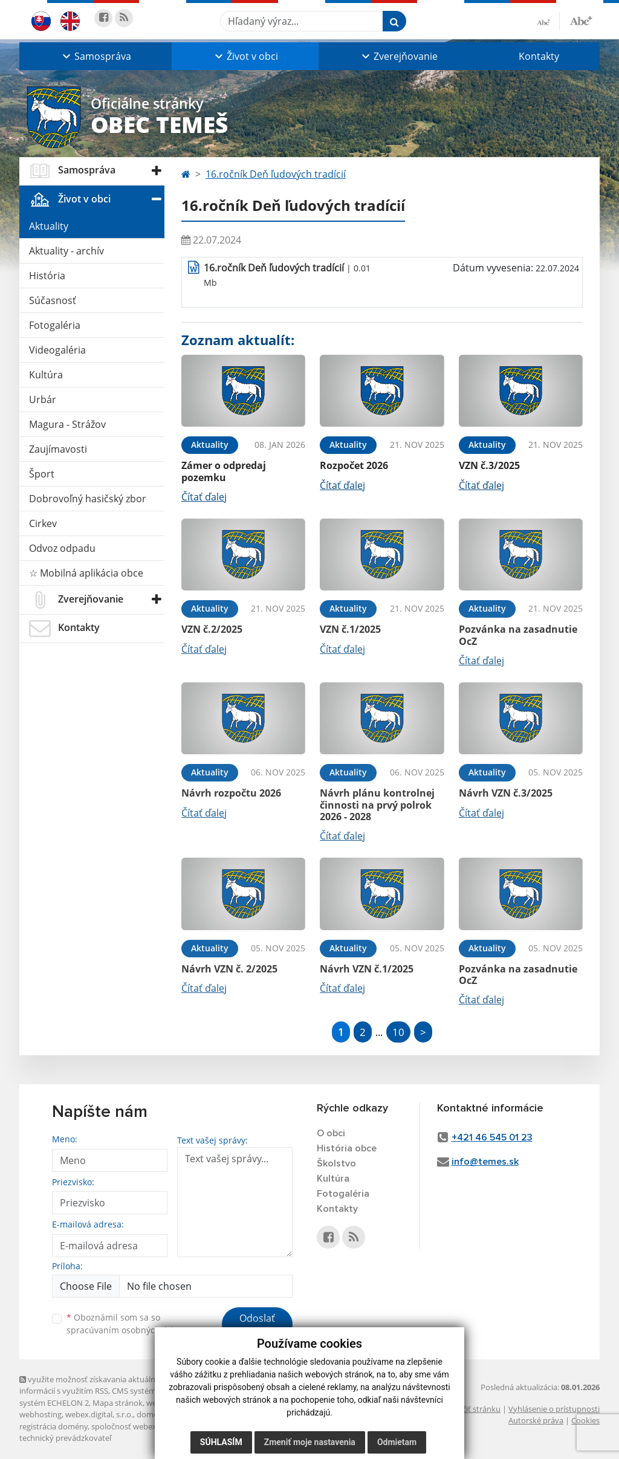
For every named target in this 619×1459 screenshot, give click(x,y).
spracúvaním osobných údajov (128, 1330)
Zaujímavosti (58, 449)
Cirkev (43, 523)
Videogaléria (57, 350)
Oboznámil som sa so (128, 1324)
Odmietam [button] (396, 1442)
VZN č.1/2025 (350, 629)
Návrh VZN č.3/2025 (506, 793)
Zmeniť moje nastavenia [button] (309, 1442)
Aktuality (48, 226)
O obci (331, 1133)
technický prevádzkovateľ (65, 1437)
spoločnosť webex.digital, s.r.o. (146, 1426)
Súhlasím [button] (221, 1442)
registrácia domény (53, 1426)
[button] (95, 56)
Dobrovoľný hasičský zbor (87, 498)
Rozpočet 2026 (354, 465)
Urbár (42, 399)
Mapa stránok (117, 1402)
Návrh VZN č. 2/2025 (229, 968)
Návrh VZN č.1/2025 (366, 968)
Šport (41, 473)
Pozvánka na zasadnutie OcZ (518, 635)
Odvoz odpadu (62, 548)
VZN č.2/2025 (211, 629)
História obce (347, 1148)
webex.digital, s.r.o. (99, 1414)
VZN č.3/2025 (489, 465)
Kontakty (539, 56)
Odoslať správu (257, 1325)
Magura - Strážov (67, 424)
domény (151, 1414)
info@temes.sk (485, 1161)
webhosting (40, 1414)
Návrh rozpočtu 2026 (231, 793)
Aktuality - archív (66, 250)
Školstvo (336, 1163)
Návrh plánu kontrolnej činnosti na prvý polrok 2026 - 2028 (377, 804)
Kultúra (46, 374)
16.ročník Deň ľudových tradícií (276, 174)
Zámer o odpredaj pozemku (223, 471)
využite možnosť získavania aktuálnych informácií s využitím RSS (93, 1385)
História (47, 275)
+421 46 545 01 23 (492, 1137)
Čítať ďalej (204, 496)
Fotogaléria (54, 325)
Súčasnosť (52, 300)
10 (398, 1032)
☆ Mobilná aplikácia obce (86, 573)
